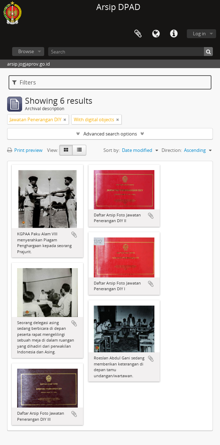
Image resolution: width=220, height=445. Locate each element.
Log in (199, 33)
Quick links (174, 34)
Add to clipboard (74, 234)
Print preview (24, 150)
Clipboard (138, 34)
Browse (26, 51)
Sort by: (111, 150)
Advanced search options (110, 134)
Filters (24, 82)
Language (156, 34)
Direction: (172, 150)
